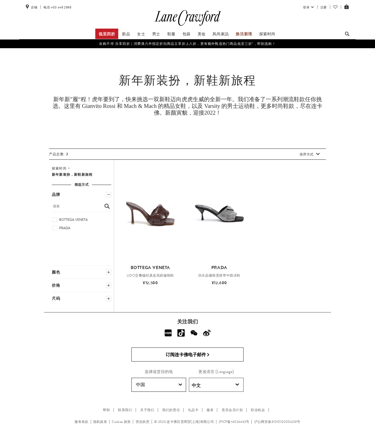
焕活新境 (244, 34)
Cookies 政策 (121, 421)
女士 (141, 34)
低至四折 (107, 34)
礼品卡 (193, 410)
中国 (159, 384)
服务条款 (81, 421)
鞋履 (171, 34)
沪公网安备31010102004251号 (277, 421)
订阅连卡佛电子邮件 (188, 354)
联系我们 (125, 410)
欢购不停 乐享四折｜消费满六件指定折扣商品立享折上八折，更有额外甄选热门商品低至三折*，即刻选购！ (187, 43)
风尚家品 (220, 34)
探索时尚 (267, 34)
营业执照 (142, 421)
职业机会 (258, 410)
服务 (210, 410)
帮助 (106, 410)
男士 (156, 34)
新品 (126, 34)
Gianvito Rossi (98, 106)
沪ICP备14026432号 (234, 421)
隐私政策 (100, 421)
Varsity (212, 106)
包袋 (186, 34)
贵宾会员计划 (232, 410)
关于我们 (147, 410)
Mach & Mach (140, 106)
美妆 (202, 34)
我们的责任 (171, 410)
